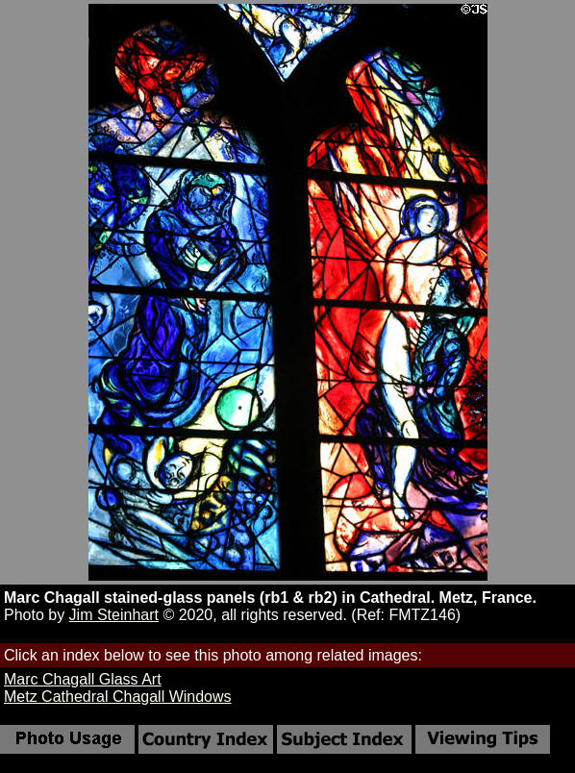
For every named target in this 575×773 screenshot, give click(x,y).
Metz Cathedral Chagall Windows (118, 696)
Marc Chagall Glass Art (83, 679)
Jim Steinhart (114, 615)
